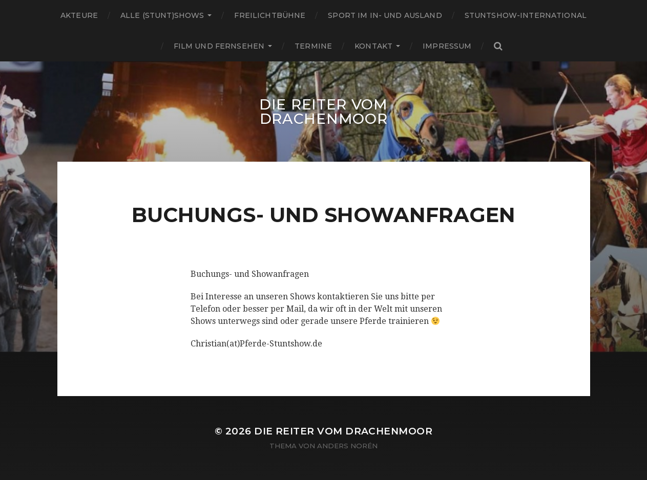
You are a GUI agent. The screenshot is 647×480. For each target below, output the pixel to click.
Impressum (447, 46)
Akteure (79, 15)
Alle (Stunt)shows (162, 15)
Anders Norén (347, 446)
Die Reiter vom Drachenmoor (323, 111)
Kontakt (373, 46)
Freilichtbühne (269, 15)
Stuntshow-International (526, 15)
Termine (313, 46)
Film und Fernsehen (219, 46)
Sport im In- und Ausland (385, 15)
